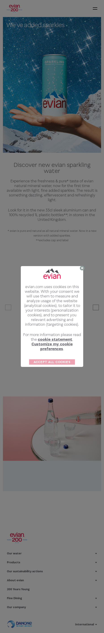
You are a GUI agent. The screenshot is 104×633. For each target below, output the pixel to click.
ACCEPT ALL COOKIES (52, 362)
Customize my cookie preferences (52, 346)
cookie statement (55, 339)
